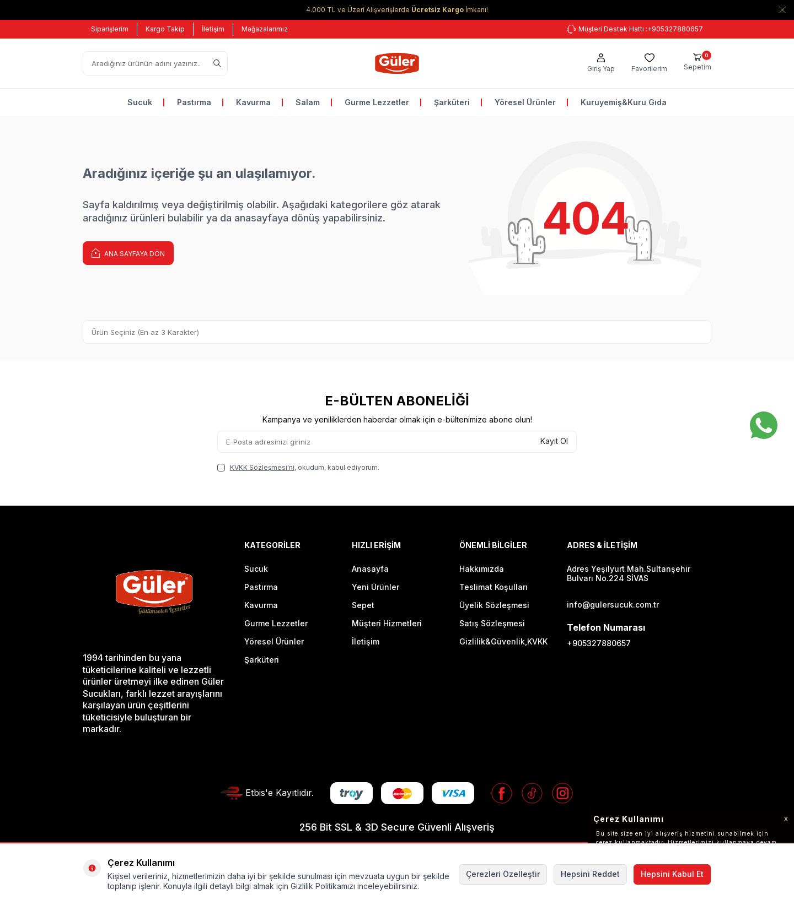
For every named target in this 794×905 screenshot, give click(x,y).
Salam (308, 102)
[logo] (396, 63)
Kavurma (253, 102)
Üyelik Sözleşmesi (494, 605)
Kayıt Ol (554, 441)
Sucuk (139, 102)
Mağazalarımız (265, 29)
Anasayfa (370, 568)
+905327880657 (599, 643)
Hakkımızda (481, 568)
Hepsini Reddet (590, 874)
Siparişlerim (109, 29)
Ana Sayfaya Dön (128, 252)
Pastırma (194, 102)
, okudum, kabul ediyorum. (298, 467)
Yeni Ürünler (375, 587)
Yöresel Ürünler (525, 102)
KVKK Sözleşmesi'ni (262, 467)
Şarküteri (452, 102)
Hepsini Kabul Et (672, 874)
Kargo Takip (165, 29)
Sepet (363, 605)
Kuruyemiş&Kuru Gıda (624, 102)
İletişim (213, 29)
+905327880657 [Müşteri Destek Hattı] (635, 29)
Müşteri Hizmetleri (387, 623)
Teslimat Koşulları (493, 587)
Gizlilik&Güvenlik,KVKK (503, 641)
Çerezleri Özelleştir (503, 874)
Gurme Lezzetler (377, 102)
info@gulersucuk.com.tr (613, 604)
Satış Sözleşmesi (492, 623)
